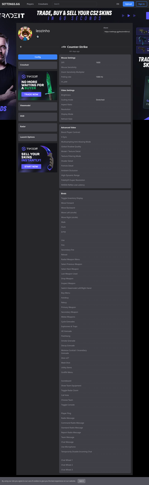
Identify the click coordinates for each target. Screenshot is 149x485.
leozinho (43, 31)
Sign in (141, 4)
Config (38, 57)
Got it (81, 481)
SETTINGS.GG (11, 4)
